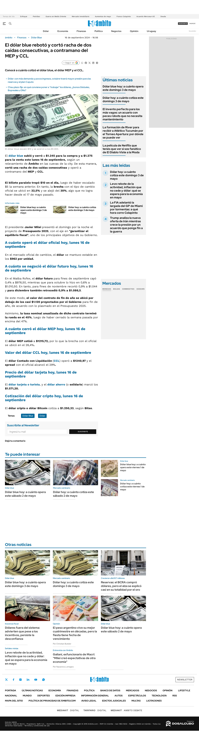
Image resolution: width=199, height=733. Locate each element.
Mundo (27, 695)
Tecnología (159, 695)
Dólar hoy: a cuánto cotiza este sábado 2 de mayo (73, 494)
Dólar (46, 31)
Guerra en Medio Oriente (56, 16)
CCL (56, 360)
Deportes (43, 695)
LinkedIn (28, 679)
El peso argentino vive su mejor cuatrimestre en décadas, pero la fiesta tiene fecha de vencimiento (75, 633)
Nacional (11, 695)
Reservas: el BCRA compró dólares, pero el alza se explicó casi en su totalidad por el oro (121, 586)
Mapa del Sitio (14, 700)
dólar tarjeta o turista (24, 384)
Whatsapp (43, 679)
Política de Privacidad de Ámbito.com (52, 700)
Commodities (128, 289)
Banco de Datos (110, 690)
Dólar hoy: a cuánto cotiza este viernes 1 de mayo (132, 486)
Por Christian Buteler (62, 643)
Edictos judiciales (114, 700)
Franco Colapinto (124, 16)
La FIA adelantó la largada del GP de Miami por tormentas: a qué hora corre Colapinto (126, 208)
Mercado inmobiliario (80, 16)
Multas (136, 700)
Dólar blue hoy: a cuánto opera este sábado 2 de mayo (25, 494)
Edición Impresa (65, 695)
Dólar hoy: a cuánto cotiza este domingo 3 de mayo (82, 208)
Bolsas (116, 289)
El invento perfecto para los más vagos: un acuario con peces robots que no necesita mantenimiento (122, 114)
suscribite (183, 23)
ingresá (192, 23)
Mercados (132, 690)
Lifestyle (184, 690)
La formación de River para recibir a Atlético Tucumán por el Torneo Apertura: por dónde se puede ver (123, 132)
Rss (174, 695)
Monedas (106, 289)
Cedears (140, 289)
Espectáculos (137, 695)
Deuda (163, 16)
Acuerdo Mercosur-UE (145, 16)
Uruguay (151, 31)
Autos (119, 695)
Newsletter (192, 31)
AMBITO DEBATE (126, 710)
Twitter (6, 680)
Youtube (35, 680)
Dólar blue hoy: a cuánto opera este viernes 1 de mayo (133, 467)
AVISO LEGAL (88, 700)
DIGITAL (68, 710)
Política (99, 31)
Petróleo (36, 16)
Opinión (134, 31)
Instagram (20, 679)
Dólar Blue (36, 37)
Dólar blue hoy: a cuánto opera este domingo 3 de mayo (33, 210)
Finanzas (81, 31)
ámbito (8, 37)
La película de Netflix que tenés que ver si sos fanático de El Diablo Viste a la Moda (122, 149)
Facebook (13, 679)
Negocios (116, 31)
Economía (62, 31)
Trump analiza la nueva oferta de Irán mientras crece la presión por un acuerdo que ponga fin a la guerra (126, 224)
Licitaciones (154, 700)
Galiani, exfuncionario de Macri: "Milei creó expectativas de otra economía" (74, 658)
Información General (95, 695)
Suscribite (83, 432)
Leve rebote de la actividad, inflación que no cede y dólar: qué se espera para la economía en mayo (126, 190)
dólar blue (16, 155)
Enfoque (23, 16)
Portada (10, 690)
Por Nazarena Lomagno (63, 666)
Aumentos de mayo (103, 16)
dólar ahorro (56, 384)
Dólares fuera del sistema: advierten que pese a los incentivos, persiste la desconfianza (22, 633)
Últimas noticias (32, 690)
